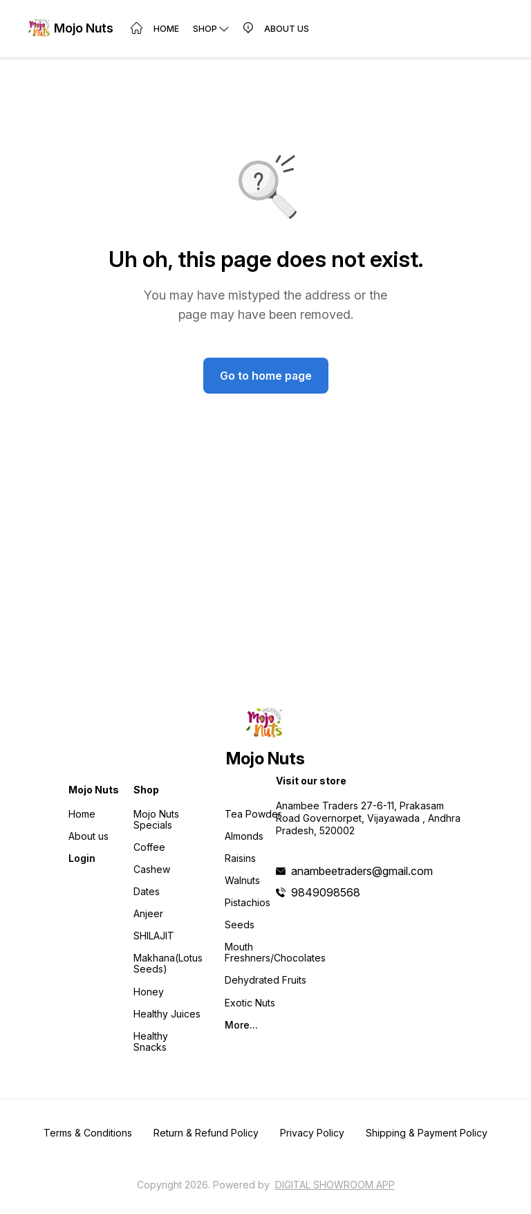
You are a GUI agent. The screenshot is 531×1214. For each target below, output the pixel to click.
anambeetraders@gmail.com (362, 871)
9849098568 (325, 892)
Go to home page (266, 376)
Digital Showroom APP (335, 1184)
